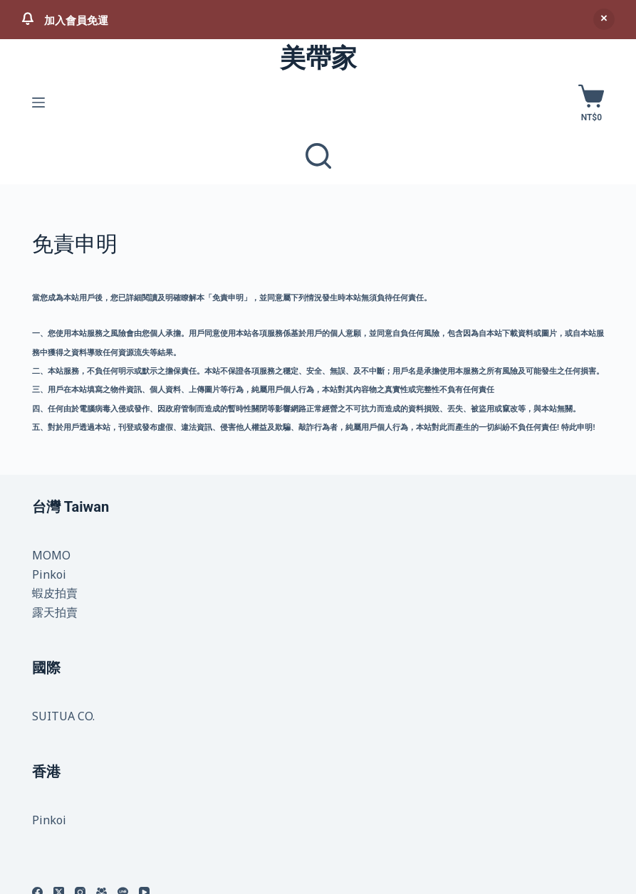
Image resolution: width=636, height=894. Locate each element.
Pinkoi (49, 574)
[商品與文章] (318, 156)
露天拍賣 (55, 612)
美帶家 (318, 58)
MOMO (51, 555)
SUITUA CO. (63, 716)
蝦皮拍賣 (55, 593)
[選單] (38, 102)
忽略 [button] (604, 19)
